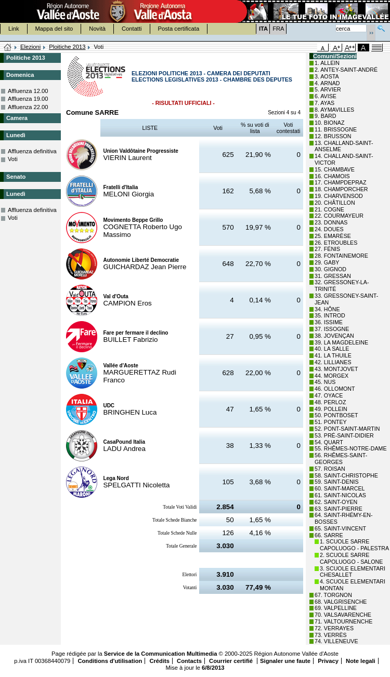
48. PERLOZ (330, 402)
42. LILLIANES (333, 362)
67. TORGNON (333, 595)
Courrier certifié (231, 661)
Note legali (360, 661)
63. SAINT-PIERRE (338, 509)
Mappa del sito (54, 28)
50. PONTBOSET (336, 415)
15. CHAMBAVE (335, 169)
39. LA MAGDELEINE (341, 342)
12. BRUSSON (333, 136)
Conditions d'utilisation (109, 661)
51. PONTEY (331, 422)
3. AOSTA (327, 76)
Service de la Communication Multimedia (160, 654)
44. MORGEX (331, 376)
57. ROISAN (330, 469)
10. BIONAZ (329, 123)
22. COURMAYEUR (339, 216)
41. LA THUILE (333, 355)
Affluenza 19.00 (28, 99)
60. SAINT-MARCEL (340, 488)
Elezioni (30, 47)
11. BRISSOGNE (336, 129)
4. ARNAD (327, 83)
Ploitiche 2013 (67, 47)
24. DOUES (329, 229)
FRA (278, 28)
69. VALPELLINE (336, 608)
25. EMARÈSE (333, 236)
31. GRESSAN (333, 276)
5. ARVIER (328, 89)
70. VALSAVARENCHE (343, 615)
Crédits (159, 661)
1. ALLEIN (327, 63)
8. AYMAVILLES (334, 110)
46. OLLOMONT (335, 389)
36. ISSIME (329, 322)
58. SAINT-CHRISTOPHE (346, 475)
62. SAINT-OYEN (336, 502)
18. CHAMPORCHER (341, 189)
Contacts (189, 661)
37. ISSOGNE (332, 329)
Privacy (328, 661)
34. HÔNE (327, 309)
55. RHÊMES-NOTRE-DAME (351, 448)
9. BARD (325, 116)
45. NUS (325, 382)
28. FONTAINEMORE (341, 256)
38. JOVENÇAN (334, 336)
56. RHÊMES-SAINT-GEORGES (341, 458)
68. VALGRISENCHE (341, 602)
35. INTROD (330, 315)
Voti (13, 159)
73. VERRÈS (331, 635)
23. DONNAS (331, 222)
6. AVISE (325, 96)
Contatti (132, 28)
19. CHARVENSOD (339, 196)
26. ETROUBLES (336, 243)
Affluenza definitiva (32, 151)
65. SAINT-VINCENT (340, 528)
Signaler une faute (285, 661)
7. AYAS (324, 103)
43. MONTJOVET (336, 369)
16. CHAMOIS (332, 176)
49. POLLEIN (331, 409)
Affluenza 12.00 (28, 91)
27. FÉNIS (327, 249)
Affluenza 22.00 (28, 107)
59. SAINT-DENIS (337, 482)
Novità (97, 28)
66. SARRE (329, 535)
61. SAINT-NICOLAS (340, 495)
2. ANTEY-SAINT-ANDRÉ (346, 70)
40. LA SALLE (332, 349)
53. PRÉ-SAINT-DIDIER (344, 435)
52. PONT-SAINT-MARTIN (347, 429)
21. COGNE (329, 209)
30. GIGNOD (330, 269)
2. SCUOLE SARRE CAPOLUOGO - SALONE (351, 558)
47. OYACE (329, 395)
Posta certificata (179, 28)
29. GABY (327, 262)
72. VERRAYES (334, 628)
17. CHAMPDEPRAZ (340, 182)
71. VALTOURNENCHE (343, 621)
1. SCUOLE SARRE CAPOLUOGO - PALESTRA (354, 544)
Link (13, 28)
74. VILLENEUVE (336, 641)
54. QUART (329, 442)
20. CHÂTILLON (335, 203)
